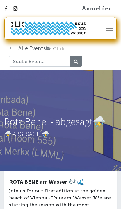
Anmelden (97, 9)
